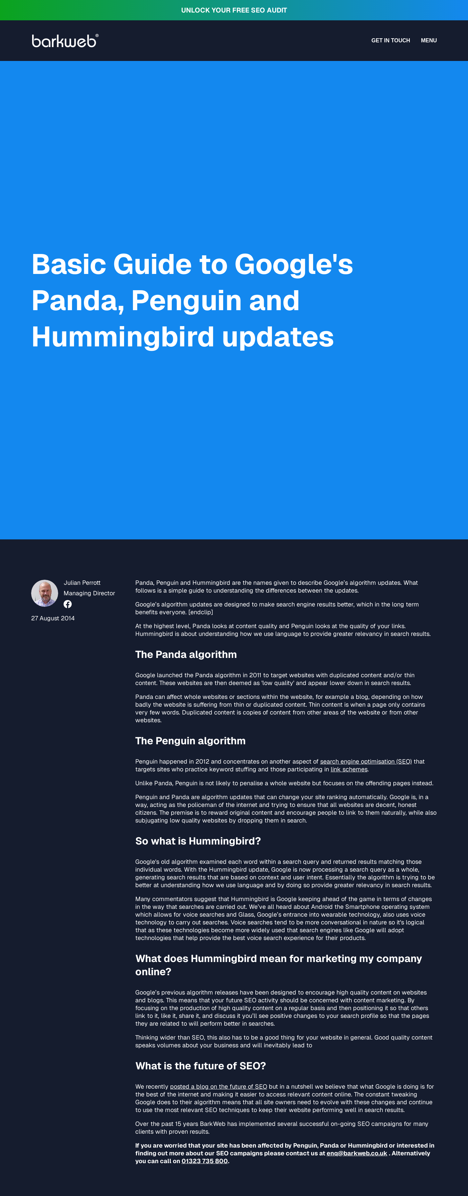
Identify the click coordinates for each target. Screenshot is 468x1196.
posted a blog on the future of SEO (218, 1086)
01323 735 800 (205, 1161)
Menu (429, 40)
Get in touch (391, 40)
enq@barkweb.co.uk (357, 1153)
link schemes (349, 769)
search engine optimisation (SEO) (366, 761)
